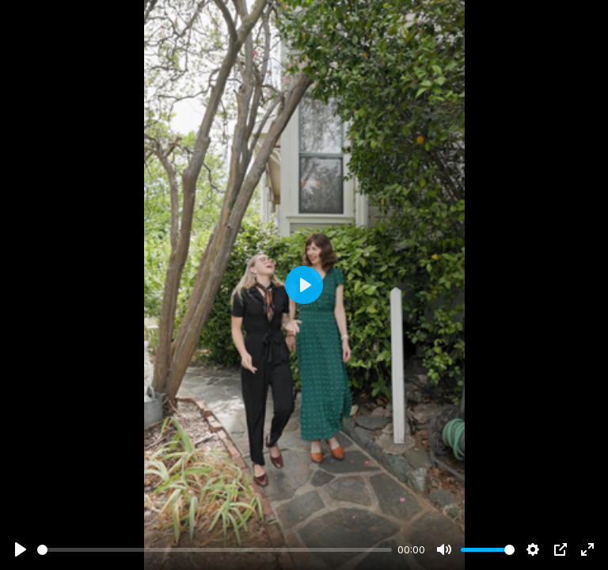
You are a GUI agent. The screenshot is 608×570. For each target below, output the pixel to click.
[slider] (214, 549)
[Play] (20, 549)
